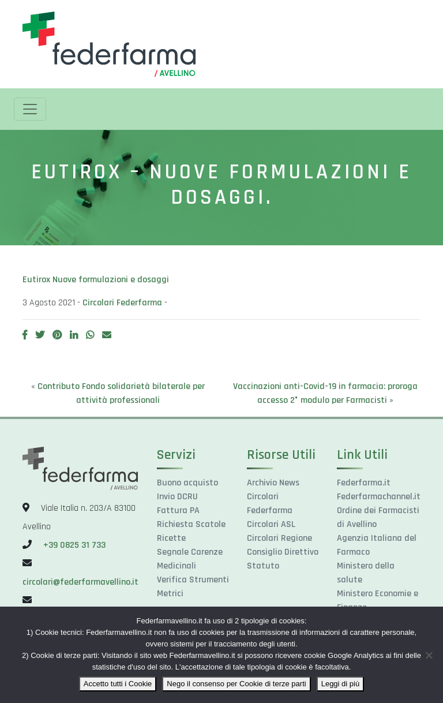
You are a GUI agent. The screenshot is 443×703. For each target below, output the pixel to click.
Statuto (263, 566)
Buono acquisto (187, 483)
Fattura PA (178, 510)
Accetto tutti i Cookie (118, 683)
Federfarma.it (364, 483)
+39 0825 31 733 (74, 545)
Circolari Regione (279, 538)
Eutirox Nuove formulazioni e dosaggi (95, 280)
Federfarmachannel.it (379, 497)
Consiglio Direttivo (282, 552)
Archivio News (273, 483)
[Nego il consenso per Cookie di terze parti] (428, 655)
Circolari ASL (271, 524)
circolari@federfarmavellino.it (80, 582)
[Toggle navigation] (30, 109)
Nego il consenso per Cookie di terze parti (236, 683)
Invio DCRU (177, 497)
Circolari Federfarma (122, 303)
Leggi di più (340, 683)
